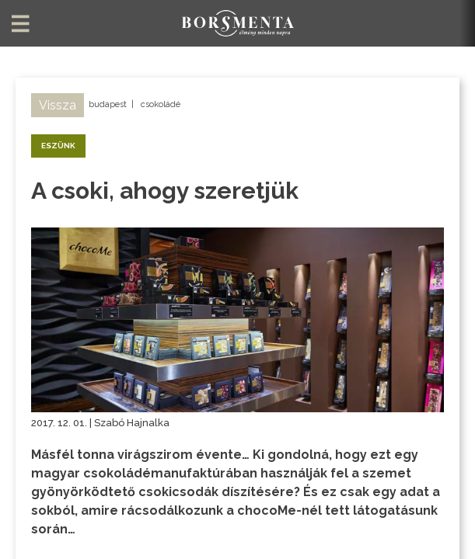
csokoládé (160, 104)
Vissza (57, 105)
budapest (108, 104)
